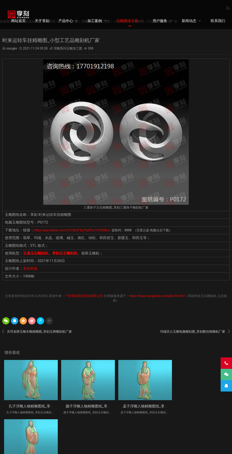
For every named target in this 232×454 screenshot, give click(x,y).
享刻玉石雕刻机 (65, 253)
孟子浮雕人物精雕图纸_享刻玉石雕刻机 (154, 406)
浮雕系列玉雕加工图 (67, 48)
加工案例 (94, 21)
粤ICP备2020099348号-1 (83, 437)
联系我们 (218, 21)
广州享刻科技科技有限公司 (84, 296)
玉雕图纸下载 (127, 21)
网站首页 (18, 21)
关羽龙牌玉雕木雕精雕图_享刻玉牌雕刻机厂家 (37, 331)
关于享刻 (42, 21)
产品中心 (65, 21)
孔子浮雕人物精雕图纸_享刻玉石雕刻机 (40, 406)
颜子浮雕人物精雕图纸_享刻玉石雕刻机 (97, 406)
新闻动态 (189, 21)
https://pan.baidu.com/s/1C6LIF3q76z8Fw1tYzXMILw (72, 230)
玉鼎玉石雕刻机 (35, 253)
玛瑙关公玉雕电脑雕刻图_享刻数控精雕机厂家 (195, 331)
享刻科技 (30, 268)
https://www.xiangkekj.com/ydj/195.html (157, 296)
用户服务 (160, 21)
